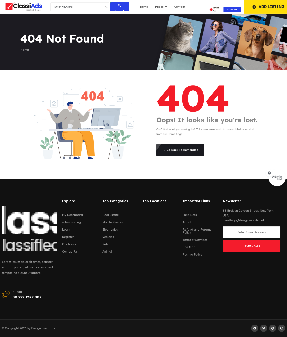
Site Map (189, 247)
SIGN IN (214, 9)
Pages (161, 6)
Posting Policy (192, 254)
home (144, 6)
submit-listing (71, 222)
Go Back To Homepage (180, 150)
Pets (105, 244)
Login (66, 229)
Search (120, 7)
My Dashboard (72, 215)
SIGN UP (232, 9)
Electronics (110, 229)
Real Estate (110, 215)
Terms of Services (195, 240)
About (187, 222)
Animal (107, 251)
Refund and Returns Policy (197, 231)
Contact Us (69, 251)
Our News (69, 244)
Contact (179, 6)
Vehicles (108, 237)
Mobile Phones (112, 222)
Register (68, 237)
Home (24, 50)
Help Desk (190, 215)
